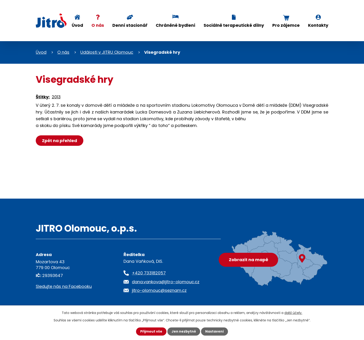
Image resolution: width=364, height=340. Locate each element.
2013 (56, 97)
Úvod (77, 25)
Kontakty (318, 25)
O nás (97, 25)
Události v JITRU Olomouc (106, 52)
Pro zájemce (286, 25)
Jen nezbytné (184, 331)
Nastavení (214, 331)
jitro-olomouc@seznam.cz (159, 290)
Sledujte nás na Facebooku (64, 286)
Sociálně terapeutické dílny (234, 25)
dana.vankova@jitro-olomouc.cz (165, 282)
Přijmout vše (151, 331)
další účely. (293, 312)
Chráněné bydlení (175, 25)
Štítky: (43, 97)
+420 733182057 (149, 273)
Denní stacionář (129, 25)
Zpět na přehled (59, 140)
